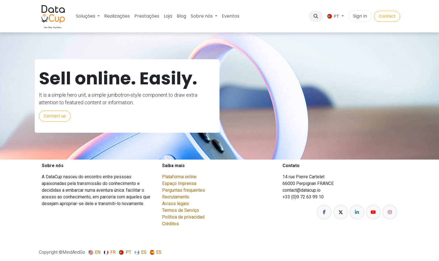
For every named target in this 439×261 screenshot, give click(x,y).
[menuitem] (88, 16)
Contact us (55, 116)
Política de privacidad (183, 217)
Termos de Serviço (180, 210)
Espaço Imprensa (179, 183)
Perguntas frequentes (183, 190)
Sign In (360, 16)
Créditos (170, 223)
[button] (316, 16)
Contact (387, 16)
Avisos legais (175, 203)
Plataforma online (179, 176)
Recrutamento (175, 197)
